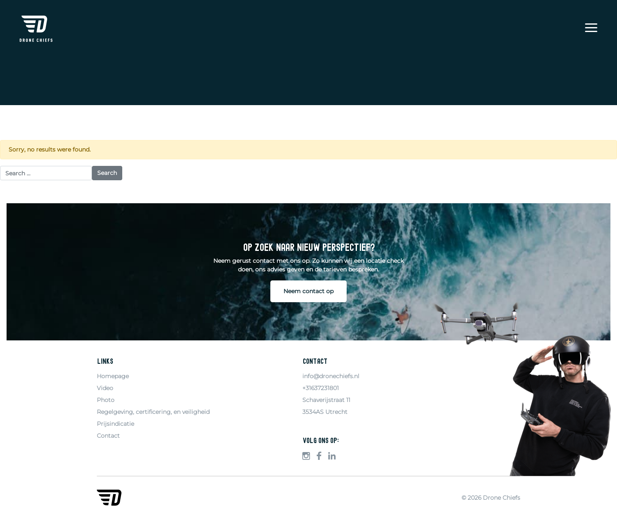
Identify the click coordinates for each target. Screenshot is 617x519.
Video (105, 388)
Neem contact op (308, 291)
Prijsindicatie (115, 423)
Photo (105, 400)
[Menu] (591, 29)
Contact (108, 435)
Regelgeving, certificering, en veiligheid (153, 412)
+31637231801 (320, 388)
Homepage (113, 376)
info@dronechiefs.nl (330, 376)
